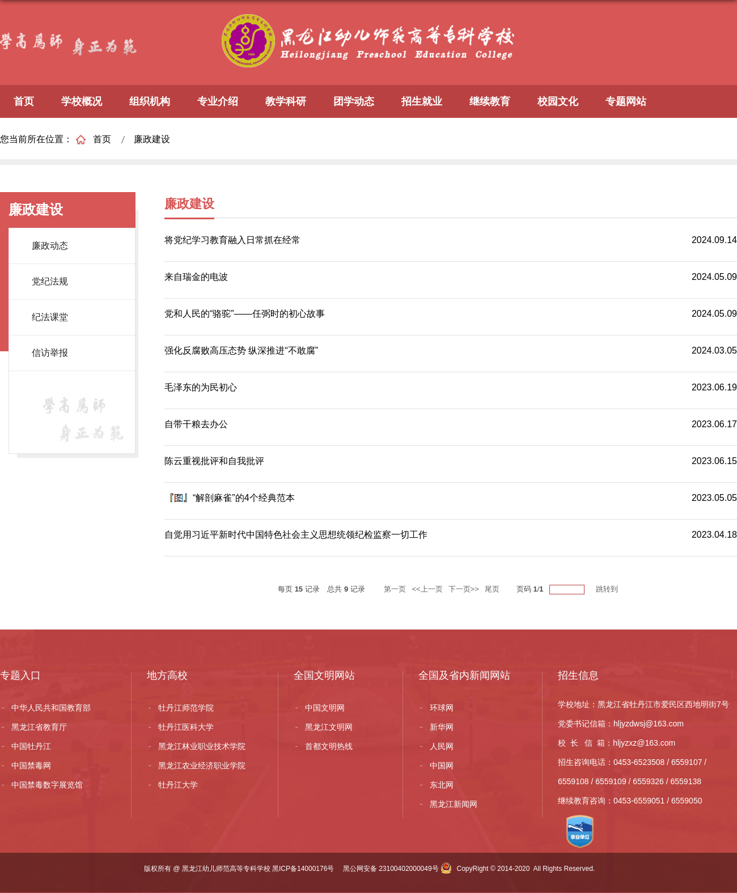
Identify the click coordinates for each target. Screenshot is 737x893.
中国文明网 (325, 707)
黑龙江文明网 (329, 727)
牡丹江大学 (178, 784)
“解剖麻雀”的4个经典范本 (244, 498)
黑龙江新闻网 (453, 804)
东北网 (442, 784)
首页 (24, 101)
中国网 (442, 765)
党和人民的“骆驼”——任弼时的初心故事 (244, 313)
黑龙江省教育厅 (39, 727)
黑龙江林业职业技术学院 (201, 746)
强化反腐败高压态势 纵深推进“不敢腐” (241, 350)
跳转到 (608, 589)
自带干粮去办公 (196, 424)
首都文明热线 (329, 746)
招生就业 (421, 101)
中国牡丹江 (31, 746)
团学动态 (353, 101)
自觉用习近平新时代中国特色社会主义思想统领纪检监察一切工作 (295, 534)
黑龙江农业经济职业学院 (201, 765)
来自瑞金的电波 (196, 277)
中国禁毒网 (31, 765)
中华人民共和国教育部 (51, 707)
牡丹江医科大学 (186, 727)
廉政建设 (152, 139)
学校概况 (81, 101)
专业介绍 (217, 101)
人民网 (442, 746)
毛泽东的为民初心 (200, 387)
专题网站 (625, 101)
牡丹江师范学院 (186, 707)
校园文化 (557, 101)
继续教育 (489, 101)
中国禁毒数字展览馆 (47, 784)
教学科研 (285, 101)
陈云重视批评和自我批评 (214, 461)
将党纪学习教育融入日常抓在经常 (232, 240)
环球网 (442, 707)
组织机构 (149, 101)
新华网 (442, 727)
